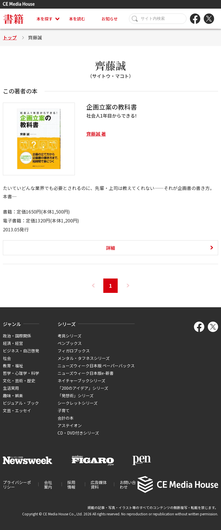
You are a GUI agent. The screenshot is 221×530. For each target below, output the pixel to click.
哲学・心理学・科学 (21, 373)
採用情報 (71, 484)
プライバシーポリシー (17, 484)
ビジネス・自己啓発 (21, 351)
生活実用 (11, 388)
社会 (7, 358)
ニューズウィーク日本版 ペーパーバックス (96, 365)
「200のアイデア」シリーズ (83, 388)
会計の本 (66, 418)
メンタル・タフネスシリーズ (84, 358)
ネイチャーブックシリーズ (81, 380)
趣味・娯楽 (13, 395)
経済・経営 (13, 343)
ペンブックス (70, 343)
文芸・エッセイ (17, 410)
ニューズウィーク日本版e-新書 (86, 373)
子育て (64, 410)
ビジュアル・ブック (21, 403)
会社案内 (48, 484)
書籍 (13, 18)
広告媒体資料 (99, 484)
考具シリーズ (69, 336)
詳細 (110, 247)
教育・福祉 (13, 365)
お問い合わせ (128, 484)
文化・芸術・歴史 (19, 380)
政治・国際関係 (17, 336)
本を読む (77, 19)
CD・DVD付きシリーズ (78, 433)
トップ (10, 37)
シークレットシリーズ (78, 403)
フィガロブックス (74, 351)
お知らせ (110, 19)
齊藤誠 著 (96, 133)
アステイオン (70, 425)
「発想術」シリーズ (76, 395)
